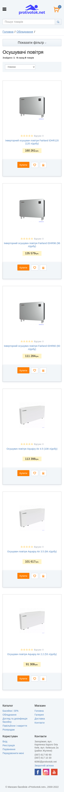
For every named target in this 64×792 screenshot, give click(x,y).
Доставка (40, 718)
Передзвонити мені (13, 753)
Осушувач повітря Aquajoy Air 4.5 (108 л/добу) (32, 448)
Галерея (39, 714)
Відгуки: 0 (39, 136)
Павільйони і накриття (15, 725)
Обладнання (25, 31)
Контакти (40, 722)
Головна (8, 31)
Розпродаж (9, 729)
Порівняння (9, 749)
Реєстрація (9, 745)
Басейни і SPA (10, 710)
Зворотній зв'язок (44, 765)
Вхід (5, 741)
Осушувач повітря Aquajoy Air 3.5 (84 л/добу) (32, 551)
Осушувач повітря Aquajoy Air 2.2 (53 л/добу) (32, 654)
